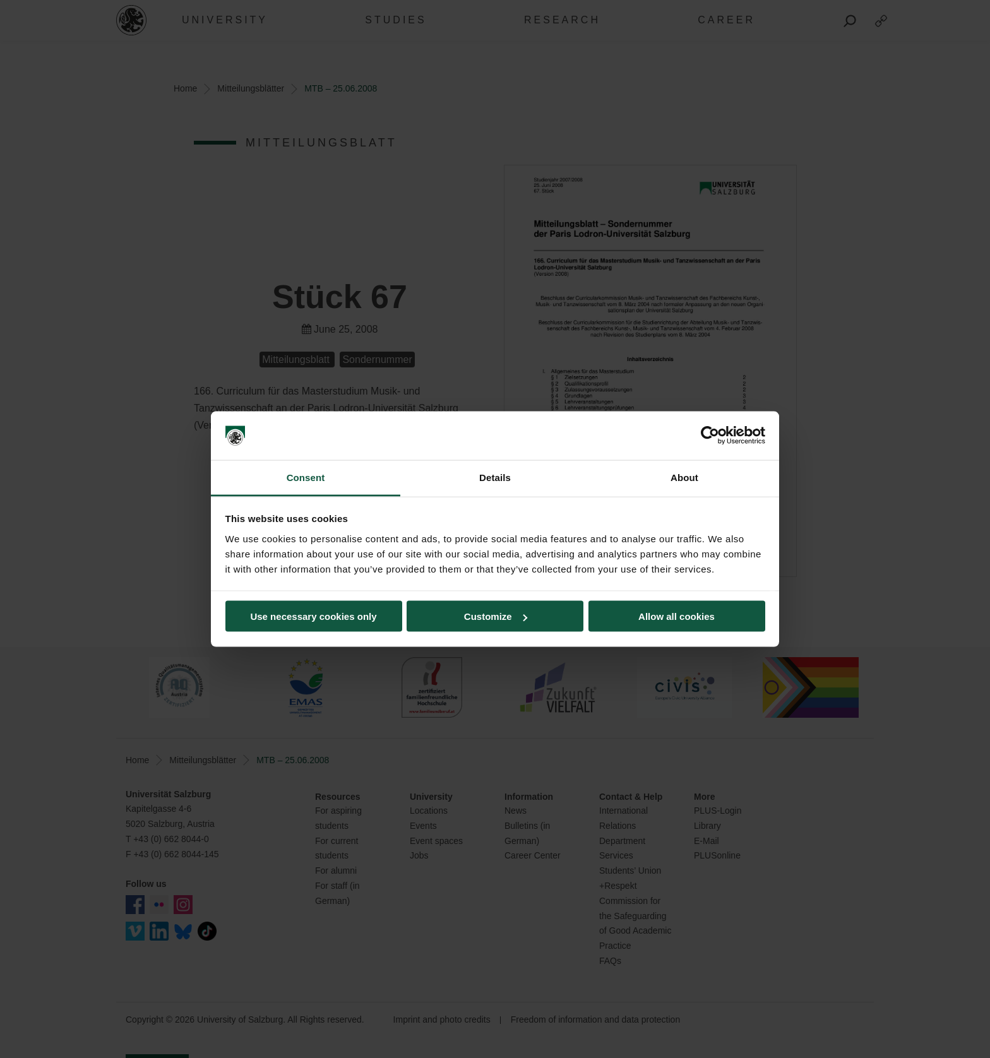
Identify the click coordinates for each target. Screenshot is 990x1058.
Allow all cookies (676, 616)
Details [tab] (495, 477)
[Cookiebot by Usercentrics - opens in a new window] (710, 435)
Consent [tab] (306, 477)
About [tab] (684, 477)
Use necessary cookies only (313, 616)
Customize (495, 616)
